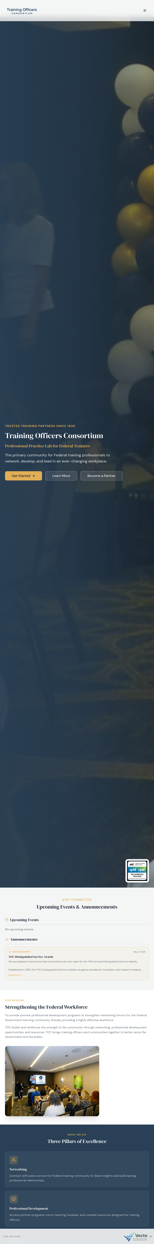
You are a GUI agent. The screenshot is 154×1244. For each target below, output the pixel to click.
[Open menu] (145, 10)
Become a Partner (101, 476)
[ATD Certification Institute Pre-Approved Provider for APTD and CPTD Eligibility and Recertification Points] (137, 871)
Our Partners (12, 1236)
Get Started (23, 476)
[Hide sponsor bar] (150, 1236)
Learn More (61, 476)
